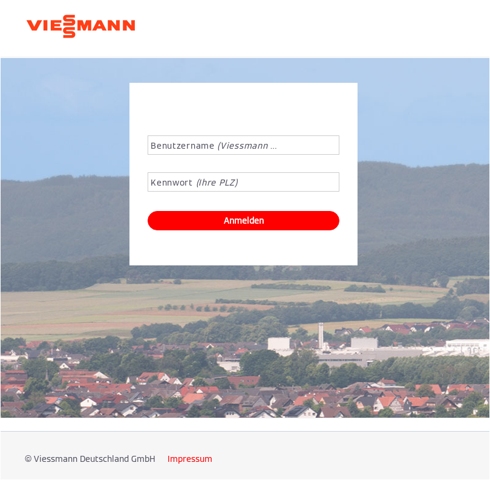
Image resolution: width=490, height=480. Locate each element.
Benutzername (214, 145)
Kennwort (194, 182)
